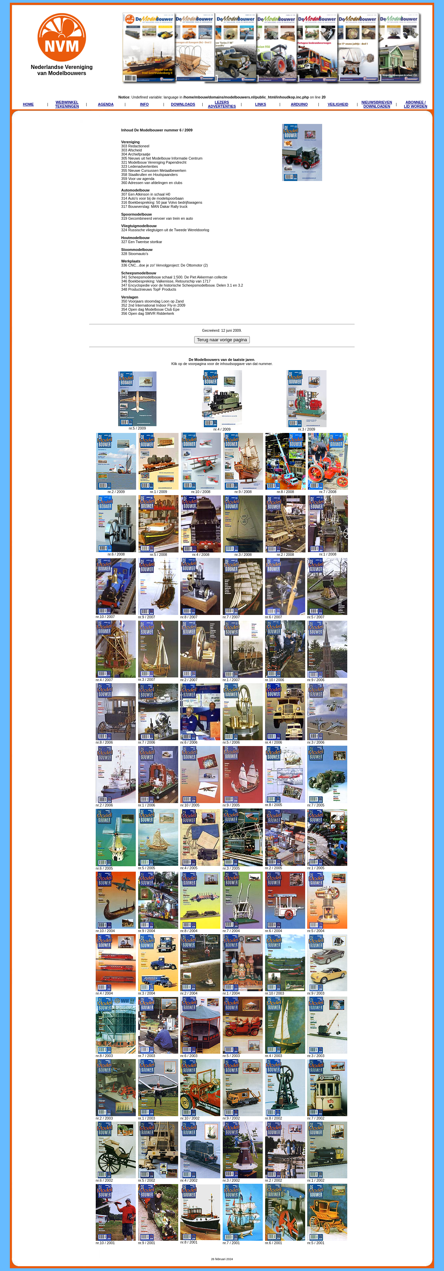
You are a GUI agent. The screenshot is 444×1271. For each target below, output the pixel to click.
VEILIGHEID (338, 104)
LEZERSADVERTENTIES (222, 104)
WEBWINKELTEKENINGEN (67, 104)
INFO (144, 104)
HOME (28, 104)
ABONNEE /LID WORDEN (415, 104)
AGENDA (105, 104)
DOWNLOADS (183, 104)
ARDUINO (299, 104)
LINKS (260, 104)
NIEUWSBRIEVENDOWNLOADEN (377, 104)
